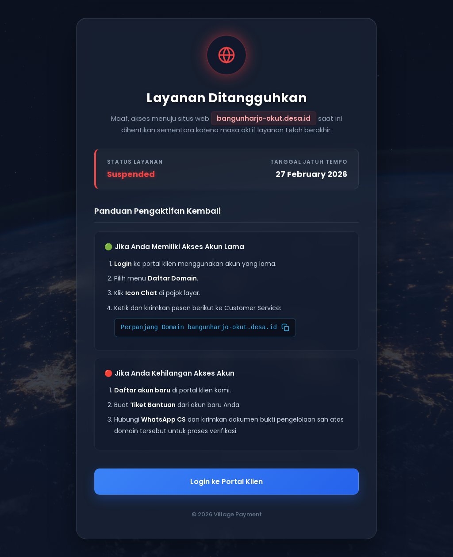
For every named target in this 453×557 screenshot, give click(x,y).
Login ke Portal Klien (226, 481)
